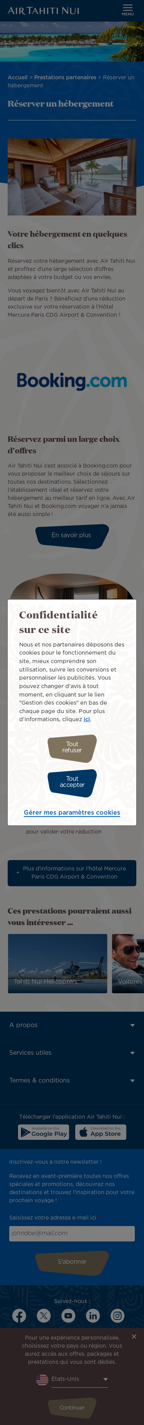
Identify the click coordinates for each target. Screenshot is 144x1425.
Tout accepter (72, 782)
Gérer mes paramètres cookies (72, 813)
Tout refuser (72, 747)
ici (87, 719)
